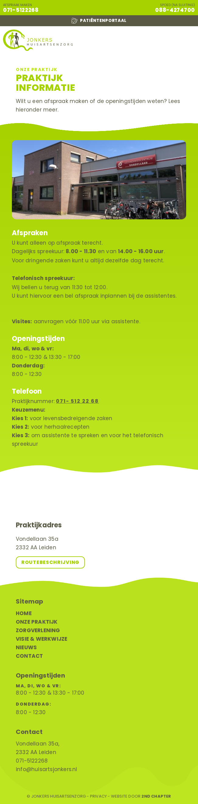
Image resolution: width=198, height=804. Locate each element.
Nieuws (26, 647)
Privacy (98, 796)
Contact (29, 656)
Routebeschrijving (50, 562)
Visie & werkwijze (41, 639)
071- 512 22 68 (77, 401)
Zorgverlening (38, 630)
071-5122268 (21, 10)
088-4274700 (175, 10)
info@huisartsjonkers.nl (46, 769)
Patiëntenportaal (99, 21)
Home (24, 613)
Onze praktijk (37, 621)
